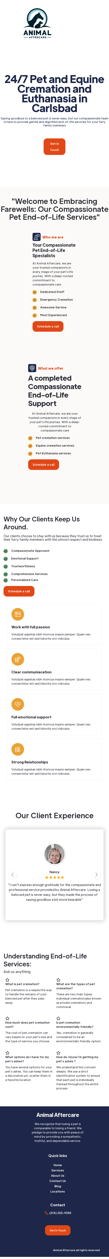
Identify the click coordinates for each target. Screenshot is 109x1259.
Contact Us (57, 1181)
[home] (50, 23)
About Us (57, 1175)
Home (58, 1165)
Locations (57, 1191)
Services (57, 1170)
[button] (107, 23)
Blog (57, 1186)
